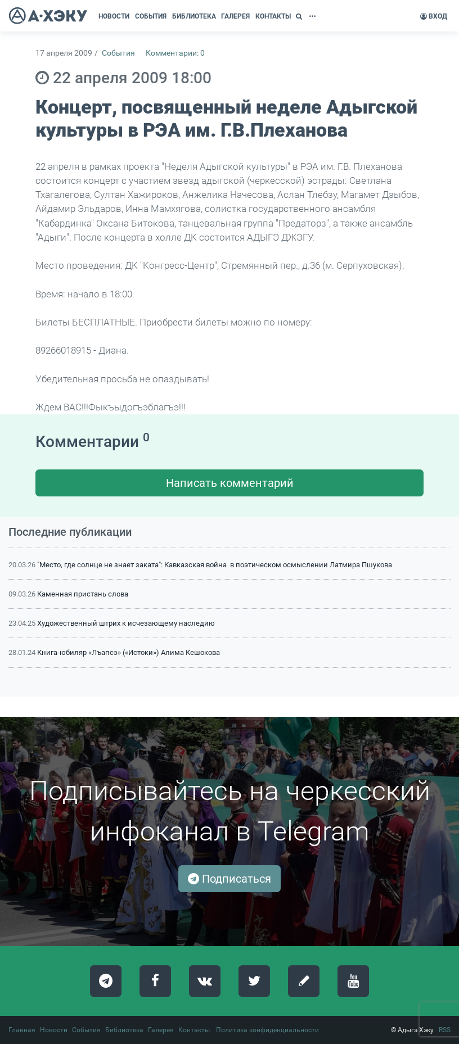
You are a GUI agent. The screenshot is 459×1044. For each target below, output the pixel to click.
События (118, 53)
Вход (433, 16)
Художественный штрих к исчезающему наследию (126, 623)
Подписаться (229, 878)
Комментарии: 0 (175, 53)
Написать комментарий (230, 483)
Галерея (161, 1030)
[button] (300, 16)
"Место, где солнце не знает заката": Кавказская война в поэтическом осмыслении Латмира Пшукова (214, 565)
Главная (21, 1030)
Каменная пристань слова (82, 594)
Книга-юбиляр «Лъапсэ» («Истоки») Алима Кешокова (128, 652)
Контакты (194, 1030)
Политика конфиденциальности (267, 1030)
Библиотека (124, 1030)
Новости (54, 1030)
